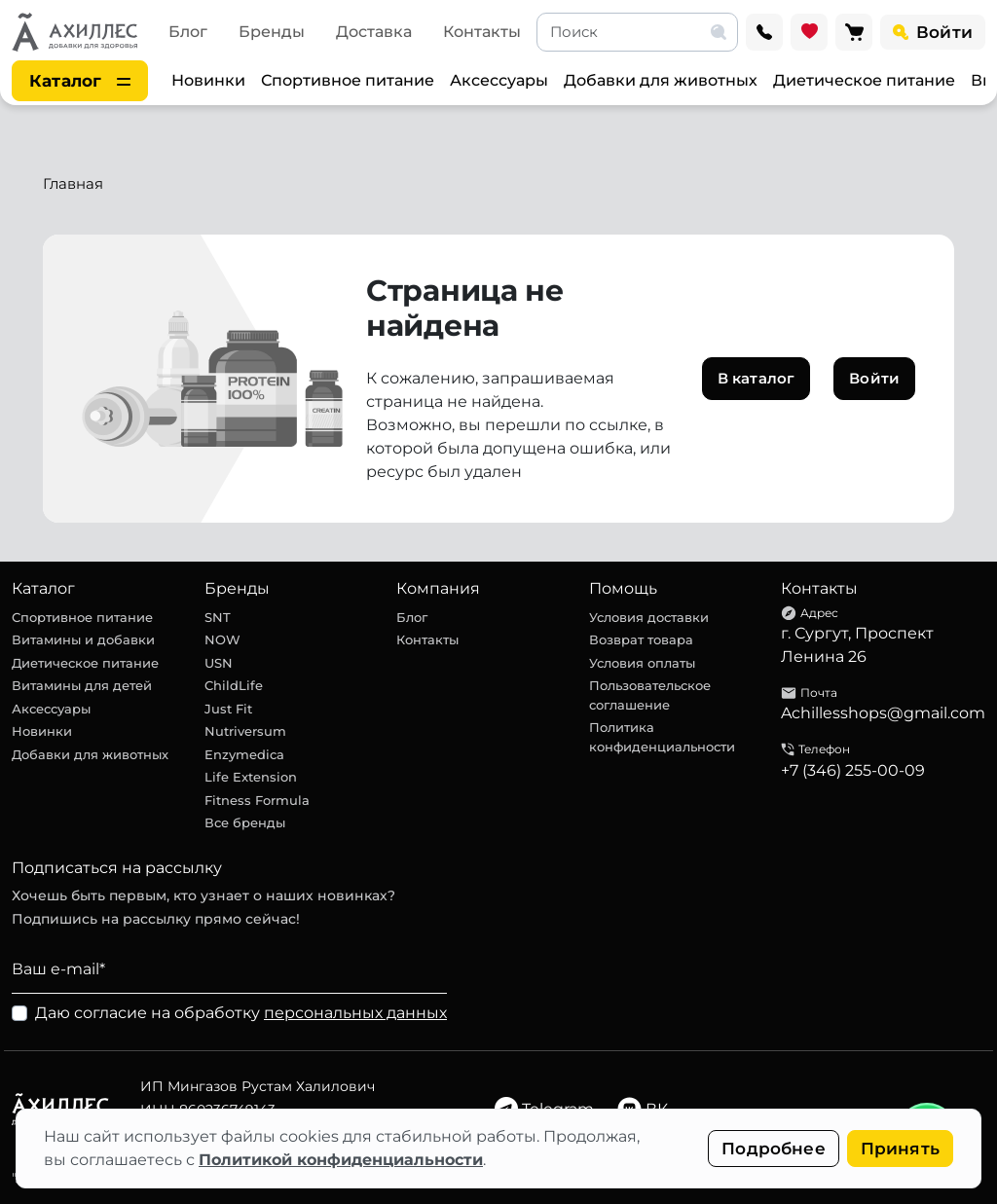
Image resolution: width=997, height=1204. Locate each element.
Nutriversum (245, 731)
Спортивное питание (347, 80)
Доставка (374, 31)
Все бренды (244, 822)
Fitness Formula (257, 800)
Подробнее (773, 1148)
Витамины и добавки (83, 639)
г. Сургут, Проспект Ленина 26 (857, 645)
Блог (187, 31)
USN (218, 663)
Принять (900, 1148)
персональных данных (355, 1012)
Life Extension (250, 776)
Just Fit (228, 708)
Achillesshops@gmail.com (883, 713)
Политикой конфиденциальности (341, 1159)
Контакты (482, 31)
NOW (222, 639)
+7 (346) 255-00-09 (853, 770)
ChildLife (233, 685)
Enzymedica (244, 754)
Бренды (272, 31)
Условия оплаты (642, 663)
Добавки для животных (660, 80)
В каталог (756, 378)
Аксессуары (499, 80)
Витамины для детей (82, 685)
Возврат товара (641, 639)
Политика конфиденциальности (662, 736)
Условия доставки (649, 617)
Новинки (208, 80)
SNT (217, 617)
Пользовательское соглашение (650, 694)
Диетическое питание (864, 80)
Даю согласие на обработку (241, 1012)
